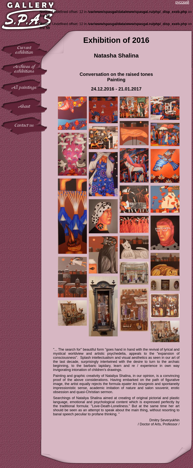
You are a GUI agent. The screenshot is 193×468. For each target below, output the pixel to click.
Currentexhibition (24, 50)
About (24, 106)
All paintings (24, 87)
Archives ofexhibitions (24, 69)
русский (182, 2)
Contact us (24, 125)
